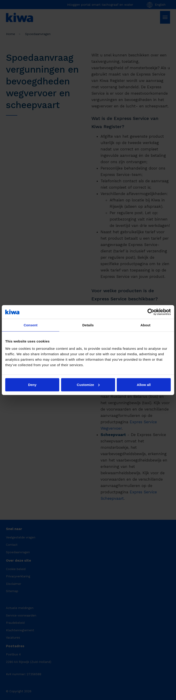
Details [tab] (88, 325)
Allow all (144, 384)
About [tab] (145, 325)
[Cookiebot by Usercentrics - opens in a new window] (151, 312)
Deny (32, 384)
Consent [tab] (31, 325)
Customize (88, 384)
